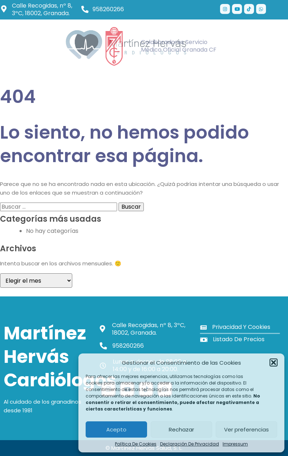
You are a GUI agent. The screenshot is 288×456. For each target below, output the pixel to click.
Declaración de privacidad (189, 444)
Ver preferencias (246, 429)
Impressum (235, 444)
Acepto (116, 429)
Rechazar (181, 429)
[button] (273, 362)
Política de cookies (135, 444)
